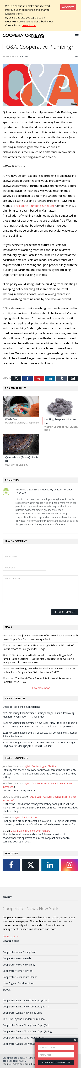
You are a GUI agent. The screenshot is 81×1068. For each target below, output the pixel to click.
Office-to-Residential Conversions (21, 706)
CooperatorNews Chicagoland (19, 952)
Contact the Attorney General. (19, 790)
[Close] (68, 7)
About (7, 897)
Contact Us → (11, 936)
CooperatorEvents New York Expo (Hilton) (26, 1000)
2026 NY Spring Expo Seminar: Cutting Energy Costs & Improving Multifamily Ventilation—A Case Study (38, 714)
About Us (7, 1063)
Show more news (40, 688)
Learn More (29, 25)
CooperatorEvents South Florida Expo (24, 1037)
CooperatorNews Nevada (17, 958)
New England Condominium (18, 983)
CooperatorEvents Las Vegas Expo (22, 1043)
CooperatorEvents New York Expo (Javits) (25, 1006)
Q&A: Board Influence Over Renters (30, 830)
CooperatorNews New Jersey (19, 964)
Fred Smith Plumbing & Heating (34, 206)
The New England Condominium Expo (24, 1019)
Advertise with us (21, 1063)
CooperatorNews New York (18, 970)
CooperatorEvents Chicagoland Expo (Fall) (26, 1025)
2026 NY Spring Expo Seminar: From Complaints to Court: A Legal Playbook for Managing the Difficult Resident (39, 744)
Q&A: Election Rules (26, 817)
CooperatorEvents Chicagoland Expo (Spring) (27, 1031)
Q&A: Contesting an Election (41, 766)
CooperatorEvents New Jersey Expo (22, 1012)
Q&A (76, 56)
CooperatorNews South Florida (20, 977)
